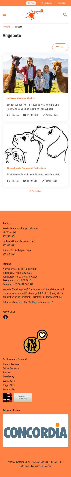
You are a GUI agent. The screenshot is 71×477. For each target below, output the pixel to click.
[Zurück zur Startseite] (35, 14)
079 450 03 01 (9, 245)
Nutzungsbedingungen (30, 466)
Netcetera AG (9, 389)
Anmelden (62, 3)
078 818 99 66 (9, 254)
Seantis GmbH (9, 381)
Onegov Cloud (9, 385)
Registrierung (47, 3)
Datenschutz (56, 462)
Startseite (6, 27)
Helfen (30, 3)
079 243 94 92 (9, 236)
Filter (60, 47)
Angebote (18, 27)
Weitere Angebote (11, 368)
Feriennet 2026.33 (40, 462)
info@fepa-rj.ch (10, 232)
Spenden (6, 372)
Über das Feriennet (11, 364)
